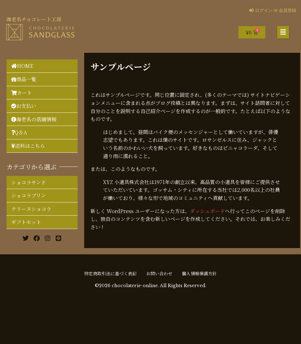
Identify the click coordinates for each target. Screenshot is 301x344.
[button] (283, 32)
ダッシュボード (207, 211)
